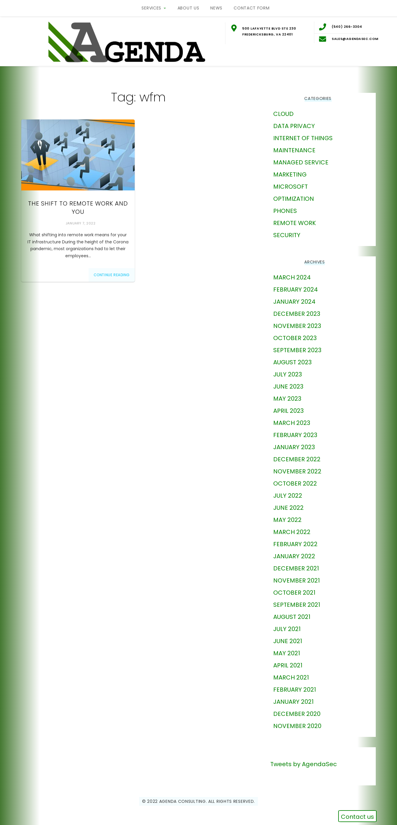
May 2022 (287, 515)
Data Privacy (294, 121)
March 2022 (291, 527)
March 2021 (291, 673)
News (216, 8)
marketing (290, 170)
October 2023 (295, 333)
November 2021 (296, 576)
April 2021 (287, 661)
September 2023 (297, 346)
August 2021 (291, 612)
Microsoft (290, 182)
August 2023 (292, 358)
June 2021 (287, 636)
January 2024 (294, 297)
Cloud (283, 109)
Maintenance (294, 146)
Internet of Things (303, 134)
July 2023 (287, 370)
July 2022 (287, 491)
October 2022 (295, 479)
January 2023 (294, 443)
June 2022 (288, 503)
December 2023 (296, 309)
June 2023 (288, 382)
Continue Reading (112, 270)
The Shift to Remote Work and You (78, 203)
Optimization (293, 194)
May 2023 (287, 394)
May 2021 (286, 649)
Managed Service (300, 158)
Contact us (357, 817)
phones (285, 206)
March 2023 (291, 418)
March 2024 (292, 273)
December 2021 (296, 564)
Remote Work (294, 218)
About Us (188, 8)
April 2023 (288, 406)
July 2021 (287, 624)
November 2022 (297, 467)
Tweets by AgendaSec (303, 760)
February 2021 (294, 685)
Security (286, 231)
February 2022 (295, 540)
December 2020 (296, 709)
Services (151, 8)
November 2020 (297, 721)
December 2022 (296, 455)
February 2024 (295, 285)
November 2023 (297, 321)
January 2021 (293, 697)
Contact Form (251, 8)
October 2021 (294, 588)
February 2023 (295, 430)
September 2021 (296, 600)
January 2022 (294, 552)
